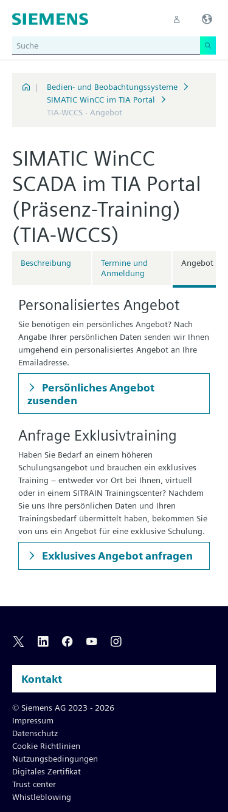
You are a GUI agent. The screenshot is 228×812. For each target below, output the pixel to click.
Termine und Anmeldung (124, 268)
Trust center (34, 784)
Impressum (33, 720)
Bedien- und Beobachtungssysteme (112, 87)
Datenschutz (35, 733)
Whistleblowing (41, 797)
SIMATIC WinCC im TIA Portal (101, 99)
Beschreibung (46, 263)
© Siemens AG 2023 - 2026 (63, 707)
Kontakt (41, 678)
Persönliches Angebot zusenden (90, 394)
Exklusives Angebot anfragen (116, 555)
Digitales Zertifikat (46, 771)
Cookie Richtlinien (46, 746)
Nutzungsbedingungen (55, 758)
